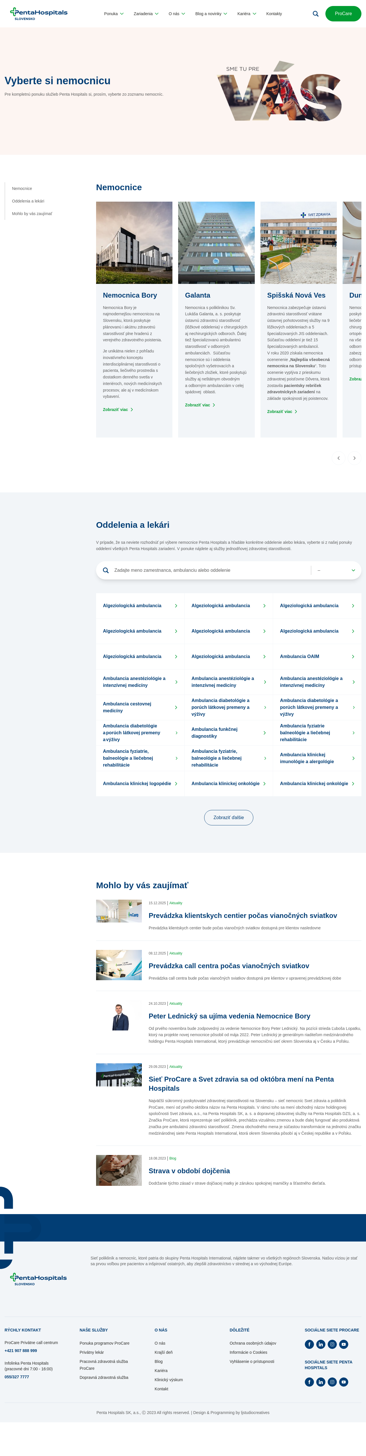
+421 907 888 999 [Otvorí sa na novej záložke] (21, 1350)
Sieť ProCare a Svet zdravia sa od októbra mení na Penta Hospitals (241, 1083)
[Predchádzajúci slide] (338, 458)
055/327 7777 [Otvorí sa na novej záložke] (17, 1377)
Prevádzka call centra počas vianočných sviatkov (229, 966)
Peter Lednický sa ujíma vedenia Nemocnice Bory (230, 1016)
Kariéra (161, 1370)
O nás (160, 1343)
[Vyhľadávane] (335, 570)
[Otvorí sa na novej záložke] (118, 409)
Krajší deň (164, 1352)
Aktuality (175, 903)
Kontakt (161, 1389)
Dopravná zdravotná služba (103, 1377)
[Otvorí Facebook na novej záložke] (309, 1344)
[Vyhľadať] (106, 570)
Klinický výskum (169, 1379)
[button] (113, 14)
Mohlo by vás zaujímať (32, 213)
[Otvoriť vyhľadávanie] (316, 14)
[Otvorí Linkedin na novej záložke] (320, 1344)
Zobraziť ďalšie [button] (229, 817)
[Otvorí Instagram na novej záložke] (332, 1344)
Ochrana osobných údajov (253, 1343)
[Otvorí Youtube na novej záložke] (343, 1344)
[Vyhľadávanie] (203, 570)
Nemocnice (22, 188)
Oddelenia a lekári (28, 201)
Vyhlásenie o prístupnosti (252, 1361)
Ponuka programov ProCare (104, 1343)
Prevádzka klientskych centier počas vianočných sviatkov (243, 915)
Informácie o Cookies (248, 1352)
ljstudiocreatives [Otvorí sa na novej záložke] (255, 1412)
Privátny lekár (91, 1352)
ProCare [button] (343, 13)
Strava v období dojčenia (189, 1171)
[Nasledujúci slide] (354, 458)
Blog (172, 1158)
